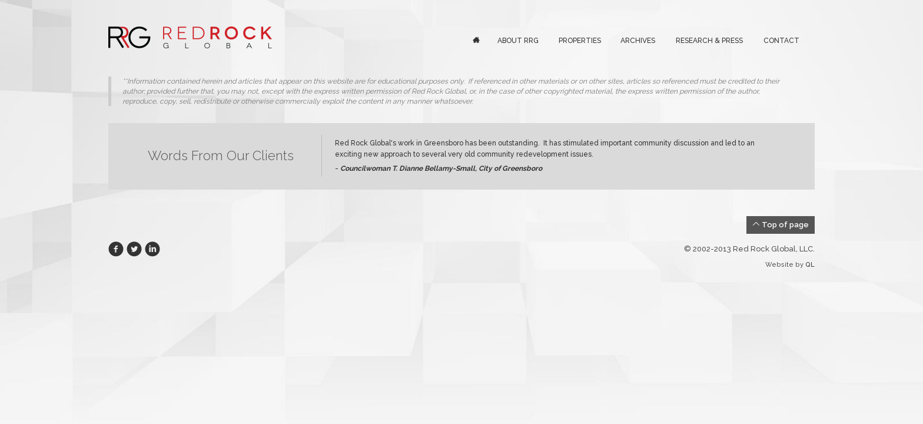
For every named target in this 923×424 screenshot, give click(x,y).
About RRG (518, 41)
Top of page (780, 224)
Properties (580, 41)
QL (810, 265)
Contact (781, 41)
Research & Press (709, 41)
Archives (637, 41)
